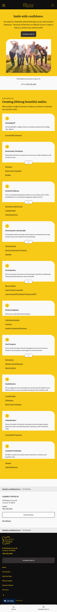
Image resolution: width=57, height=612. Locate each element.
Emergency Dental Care (13, 206)
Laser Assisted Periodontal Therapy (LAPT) (20, 294)
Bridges (8, 175)
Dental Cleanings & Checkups (16, 250)
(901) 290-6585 (31, 84)
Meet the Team (7, 576)
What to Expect (7, 581)
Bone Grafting (10, 286)
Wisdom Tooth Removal (14, 364)
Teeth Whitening (11, 467)
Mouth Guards (10, 246)
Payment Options (7, 585)
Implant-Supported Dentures (16, 328)
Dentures (8, 167)
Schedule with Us (28, 34)
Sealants (8, 254)
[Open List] (28, 162)
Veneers (8, 463)
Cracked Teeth (10, 211)
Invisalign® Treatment (13, 135)
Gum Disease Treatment (14, 290)
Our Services (6, 572)
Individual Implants (12, 320)
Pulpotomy (9, 400)
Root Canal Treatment (13, 171)
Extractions (9, 360)
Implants (8, 324)
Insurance (5, 590)
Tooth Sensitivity (11, 215)
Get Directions (28, 515)
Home (4, 567)
